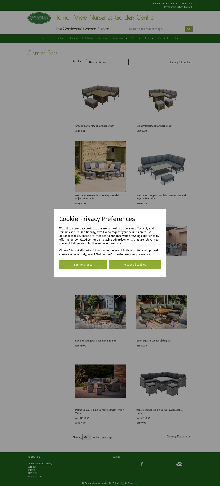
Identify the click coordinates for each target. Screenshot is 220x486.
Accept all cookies (135, 264)
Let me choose (83, 264)
